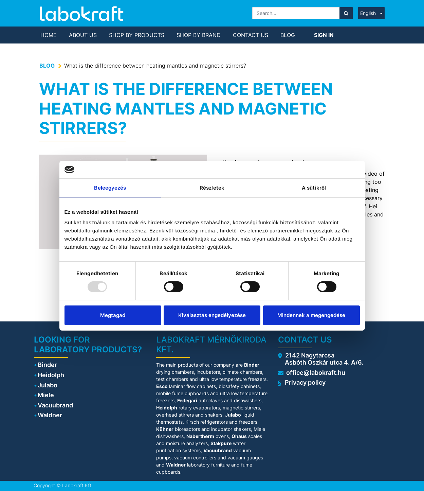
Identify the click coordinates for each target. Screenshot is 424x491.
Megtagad (112, 315)
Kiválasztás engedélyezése (212, 315)
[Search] (346, 13)
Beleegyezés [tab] (110, 188)
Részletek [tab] (212, 188)
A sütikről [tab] (314, 188)
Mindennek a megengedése (311, 315)
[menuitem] (48, 35)
